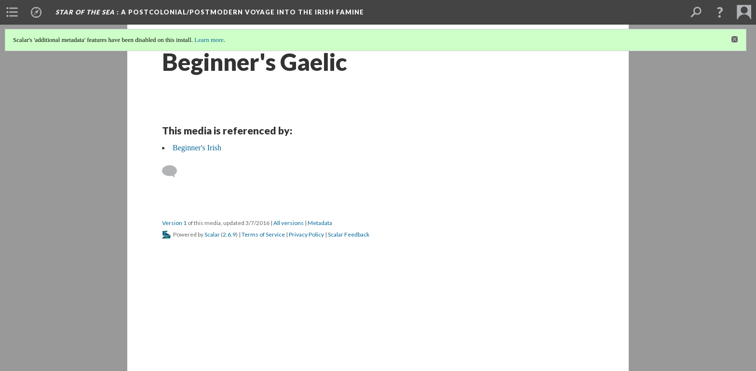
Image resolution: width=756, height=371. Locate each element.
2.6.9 (229, 234)
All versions (288, 222)
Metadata (320, 222)
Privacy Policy (306, 234)
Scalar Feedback (348, 234)
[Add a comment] (174, 171)
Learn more (208, 39)
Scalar (212, 234)
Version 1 (174, 222)
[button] (720, 12)
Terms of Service (263, 234)
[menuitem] (12, 12)
